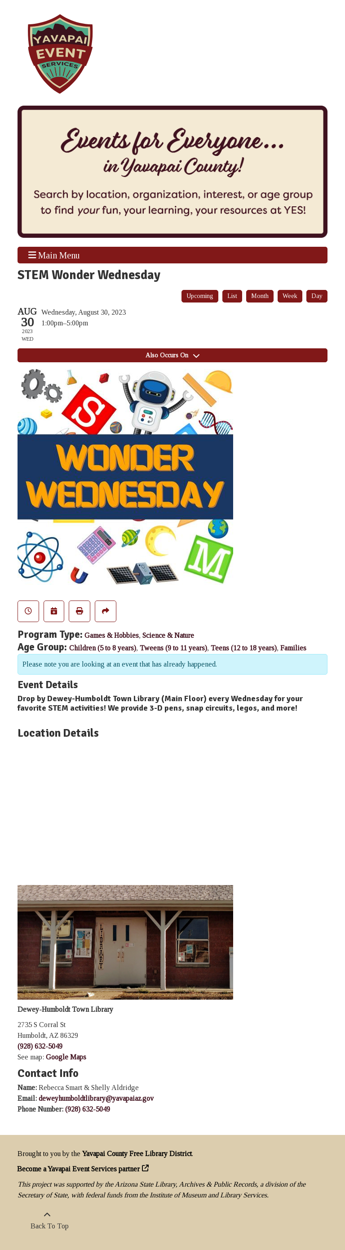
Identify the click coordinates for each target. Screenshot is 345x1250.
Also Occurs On (172, 355)
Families (293, 648)
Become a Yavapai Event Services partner (79, 1169)
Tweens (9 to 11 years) (173, 648)
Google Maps (66, 1057)
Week (290, 296)
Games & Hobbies (111, 635)
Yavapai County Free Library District (137, 1153)
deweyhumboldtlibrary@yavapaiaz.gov (96, 1098)
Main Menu (54, 254)
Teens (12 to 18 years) (244, 648)
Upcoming (199, 296)
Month (260, 296)
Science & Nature (168, 635)
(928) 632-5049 (40, 1046)
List (232, 296)
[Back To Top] (47, 1221)
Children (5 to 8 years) (102, 648)
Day (317, 296)
